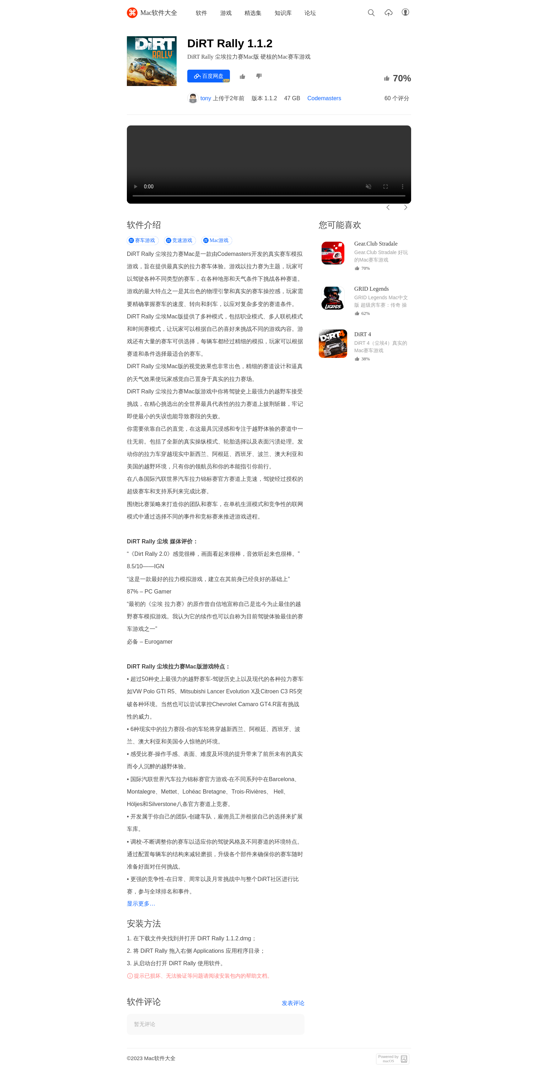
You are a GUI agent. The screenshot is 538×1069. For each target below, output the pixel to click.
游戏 (226, 13)
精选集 (253, 13)
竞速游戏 (182, 240)
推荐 (242, 76)
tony (199, 98)
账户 (405, 12)
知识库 (283, 13)
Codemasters (324, 98)
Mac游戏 (219, 240)
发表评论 (293, 1003)
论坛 (310, 13)
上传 (388, 12)
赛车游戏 (145, 240)
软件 (201, 13)
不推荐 (259, 76)
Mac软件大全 (152, 12)
